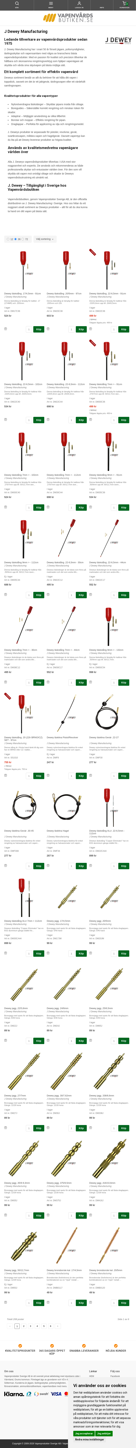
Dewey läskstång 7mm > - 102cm (21, 475)
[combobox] (45, 239)
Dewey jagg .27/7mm (15, 1095)
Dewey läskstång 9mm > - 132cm (106, 650)
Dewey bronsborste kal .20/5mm (105, 1270)
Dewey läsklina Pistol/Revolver (62, 737)
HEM (91, 1376)
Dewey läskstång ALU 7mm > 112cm (23, 921)
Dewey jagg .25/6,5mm (101, 1008)
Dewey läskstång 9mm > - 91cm (105, 475)
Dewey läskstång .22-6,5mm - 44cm (107, 562)
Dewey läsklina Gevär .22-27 (104, 737)
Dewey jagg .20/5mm (100, 921)
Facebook (115, 1376)
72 (25, 239)
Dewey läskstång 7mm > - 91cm (105, 384)
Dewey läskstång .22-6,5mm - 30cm (65, 562)
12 (10, 239)
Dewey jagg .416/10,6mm (102, 1183)
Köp (38, 329)
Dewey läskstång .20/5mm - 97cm (64, 293)
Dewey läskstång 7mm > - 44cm (63, 650)
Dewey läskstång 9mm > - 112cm (21, 562)
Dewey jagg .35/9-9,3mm (17, 1183)
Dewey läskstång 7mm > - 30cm (20, 650)
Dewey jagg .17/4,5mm (58, 921)
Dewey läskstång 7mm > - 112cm (64, 475)
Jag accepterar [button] (84, 1433)
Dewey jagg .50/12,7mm (16, 1270)
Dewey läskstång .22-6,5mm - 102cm (23, 384)
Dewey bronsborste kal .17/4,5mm (64, 1270)
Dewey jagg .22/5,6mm (16, 1008)
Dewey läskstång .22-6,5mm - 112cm (66, 384)
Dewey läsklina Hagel (58, 830)
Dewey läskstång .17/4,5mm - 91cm (22, 293)
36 (17, 239)
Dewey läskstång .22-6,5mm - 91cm (107, 293)
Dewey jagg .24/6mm (57, 1008)
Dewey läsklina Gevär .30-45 (19, 830)
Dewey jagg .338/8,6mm (101, 1095)
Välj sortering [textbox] (43, 239)
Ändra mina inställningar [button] (89, 1439)
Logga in (79, 7)
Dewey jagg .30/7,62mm (59, 1095)
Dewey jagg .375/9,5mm (59, 1183)
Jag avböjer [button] (104, 1433)
